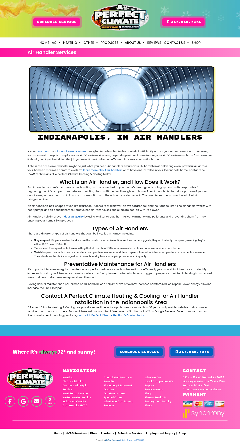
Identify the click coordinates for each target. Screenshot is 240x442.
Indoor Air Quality (74, 401)
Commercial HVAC (75, 405)
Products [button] (110, 42)
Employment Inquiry (158, 401)
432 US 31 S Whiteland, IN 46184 (203, 377)
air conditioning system (71, 151)
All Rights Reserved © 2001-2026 (131, 440)
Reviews (154, 42)
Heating (67, 377)
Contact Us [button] (175, 42)
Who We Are (153, 377)
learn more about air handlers (102, 170)
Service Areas (154, 389)
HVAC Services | (78, 433)
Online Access (112, 440)
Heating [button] (70, 42)
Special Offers (113, 397)
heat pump (44, 151)
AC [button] (55, 42)
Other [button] (89, 42)
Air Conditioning (73, 381)
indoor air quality (73, 217)
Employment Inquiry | (162, 433)
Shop (196, 42)
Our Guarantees (114, 393)
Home (44, 42)
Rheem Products (156, 397)
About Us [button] (133, 42)
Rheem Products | (103, 433)
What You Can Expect (118, 401)
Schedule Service (56, 22)
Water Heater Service (76, 397)
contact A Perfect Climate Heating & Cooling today (111, 315)
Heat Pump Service (75, 393)
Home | (60, 433)
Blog (148, 393)
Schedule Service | (131, 433)
